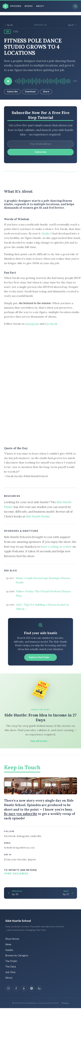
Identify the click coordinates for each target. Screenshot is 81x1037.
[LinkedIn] (39, 988)
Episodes (15, 6)
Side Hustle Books (38, 516)
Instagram (32, 323)
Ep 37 (72, 25)
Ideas (8, 944)
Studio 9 (47, 233)
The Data (10, 966)
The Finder (11, 961)
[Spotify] (31, 988)
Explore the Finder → (40, 657)
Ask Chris (10, 972)
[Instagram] (8, 988)
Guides (9, 950)
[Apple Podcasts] (24, 988)
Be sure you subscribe (20, 814)
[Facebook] (16, 988)
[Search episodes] (75, 6)
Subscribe (12, 91)
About (40, 6)
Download (30, 91)
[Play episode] (8, 81)
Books (29, 6)
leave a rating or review (56, 546)
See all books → (40, 741)
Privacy (65, 1003)
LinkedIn (35, 836)
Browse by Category (16, 955)
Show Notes (12, 938)
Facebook (51, 323)
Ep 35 (8, 25)
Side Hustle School (18, 921)
